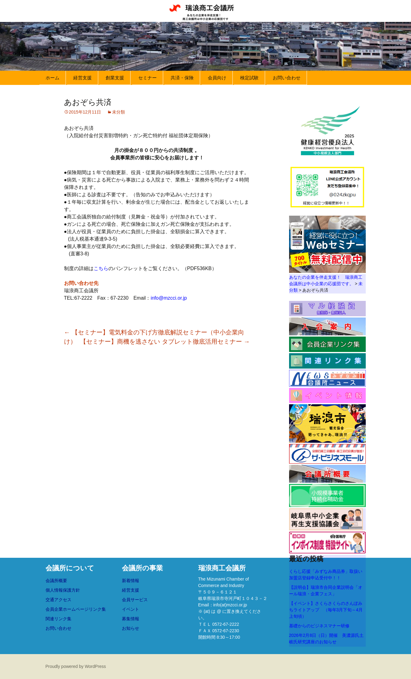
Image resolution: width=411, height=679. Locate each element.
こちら (101, 268)
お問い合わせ (286, 77)
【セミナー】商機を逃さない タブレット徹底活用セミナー (165, 341)
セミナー (147, 77)
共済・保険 (182, 77)
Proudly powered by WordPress (76, 666)
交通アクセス (58, 599)
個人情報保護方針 (63, 590)
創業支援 (115, 77)
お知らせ (130, 628)
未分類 (118, 112)
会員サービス (135, 599)
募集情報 (130, 618)
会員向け (217, 77)
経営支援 (82, 77)
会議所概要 (56, 580)
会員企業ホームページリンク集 (76, 609)
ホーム (52, 77)
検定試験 (249, 77)
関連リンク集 (58, 618)
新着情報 (130, 580)
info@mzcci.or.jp (169, 298)
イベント (130, 609)
